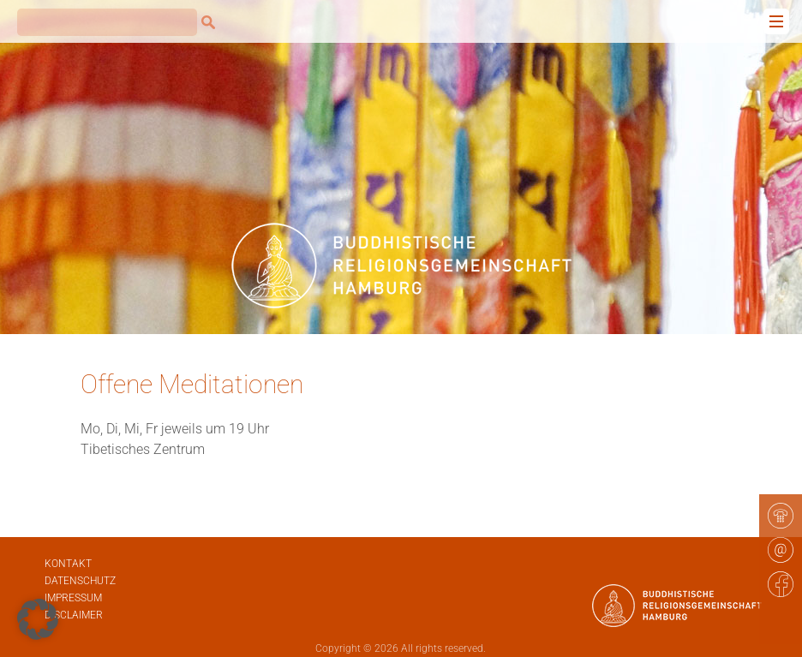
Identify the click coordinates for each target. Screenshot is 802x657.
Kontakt (68, 564)
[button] (37, 619)
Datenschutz (80, 581)
